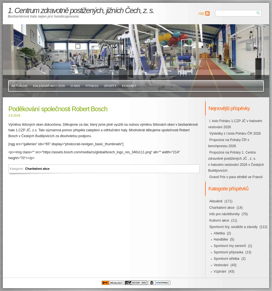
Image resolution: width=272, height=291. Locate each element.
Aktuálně (19, 86)
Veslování (221, 265)
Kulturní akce (219, 220)
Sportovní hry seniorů (230, 246)
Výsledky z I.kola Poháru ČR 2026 (235, 133)
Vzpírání (220, 271)
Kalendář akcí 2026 (49, 86)
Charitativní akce (37, 168)
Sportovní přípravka (228, 252)
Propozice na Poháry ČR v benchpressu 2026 (228, 143)
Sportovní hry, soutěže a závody (233, 227)
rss (201, 13)
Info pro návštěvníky (224, 214)
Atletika (219, 233)
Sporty (110, 86)
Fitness (92, 86)
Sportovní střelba (226, 259)
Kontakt (129, 86)
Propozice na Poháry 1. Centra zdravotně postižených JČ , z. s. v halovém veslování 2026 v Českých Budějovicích (236, 162)
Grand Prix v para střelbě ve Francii (236, 177)
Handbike (221, 239)
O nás (75, 86)
